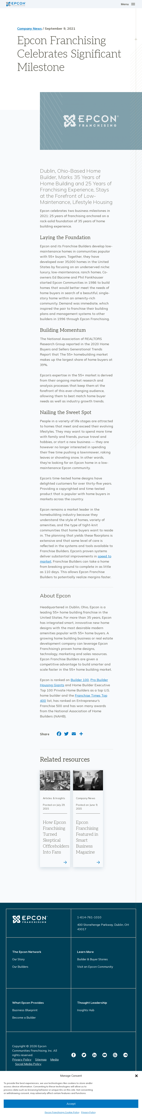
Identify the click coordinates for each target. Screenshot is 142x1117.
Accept (71, 1103)
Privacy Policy (88, 1112)
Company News (29, 28)
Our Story (18, 959)
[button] (136, 1076)
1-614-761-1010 (89, 917)
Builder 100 (80, 680)
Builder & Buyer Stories (92, 959)
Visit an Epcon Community (95, 966)
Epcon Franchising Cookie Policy (62, 1112)
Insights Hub (85, 1010)
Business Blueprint (25, 1010)
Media (54, 1059)
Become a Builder (24, 1017)
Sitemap (41, 1059)
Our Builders (20, 966)
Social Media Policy (28, 1064)
